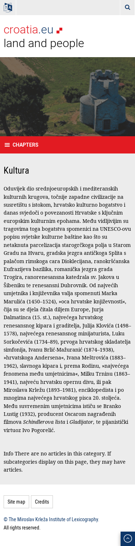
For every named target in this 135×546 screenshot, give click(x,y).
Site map (16, 501)
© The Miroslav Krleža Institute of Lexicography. (51, 519)
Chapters (26, 144)
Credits (42, 501)
